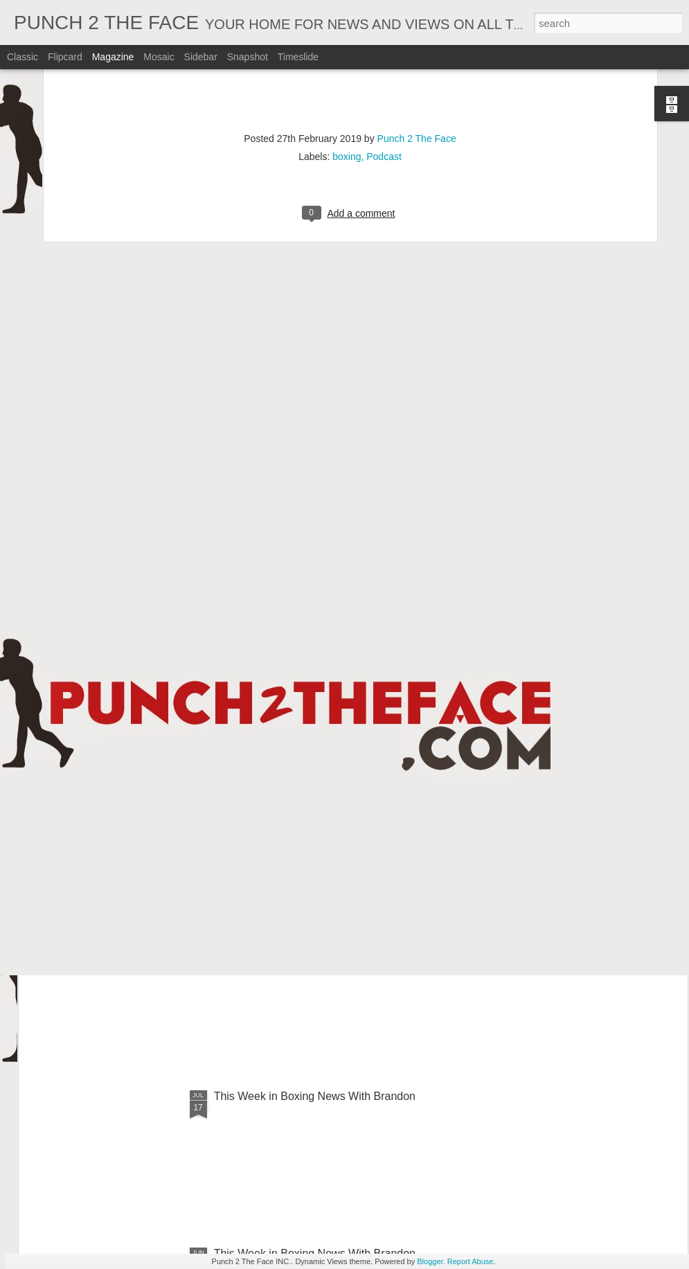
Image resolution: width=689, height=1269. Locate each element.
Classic (22, 56)
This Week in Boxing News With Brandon (314, 1096)
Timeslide (298, 56)
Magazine (113, 56)
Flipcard (65, 56)
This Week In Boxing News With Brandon (315, 782)
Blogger (429, 1261)
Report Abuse (470, 1261)
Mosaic (158, 56)
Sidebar (200, 56)
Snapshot (247, 56)
